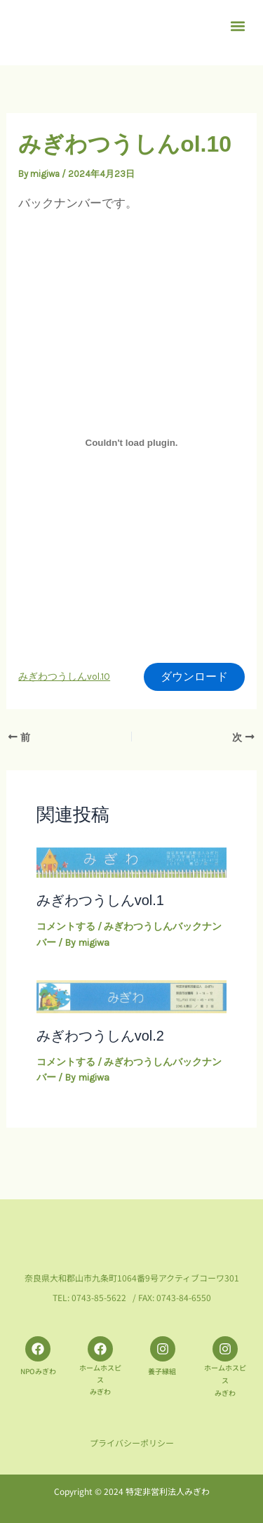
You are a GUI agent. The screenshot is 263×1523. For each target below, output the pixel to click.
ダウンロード (194, 676)
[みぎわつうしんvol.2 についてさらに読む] (131, 996)
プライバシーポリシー (132, 1443)
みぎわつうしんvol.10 (64, 676)
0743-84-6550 (183, 1298)
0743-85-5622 (99, 1298)
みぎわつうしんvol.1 (100, 900)
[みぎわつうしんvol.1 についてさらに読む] (131, 862)
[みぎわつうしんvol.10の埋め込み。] (131, 442)
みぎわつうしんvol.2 (100, 1035)
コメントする (65, 926)
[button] (237, 25)
